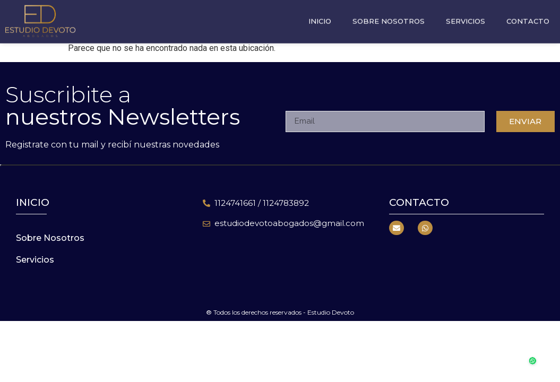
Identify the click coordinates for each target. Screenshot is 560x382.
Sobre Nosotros (388, 15)
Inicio (319, 15)
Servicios (465, 15)
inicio (32, 202)
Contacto (527, 15)
